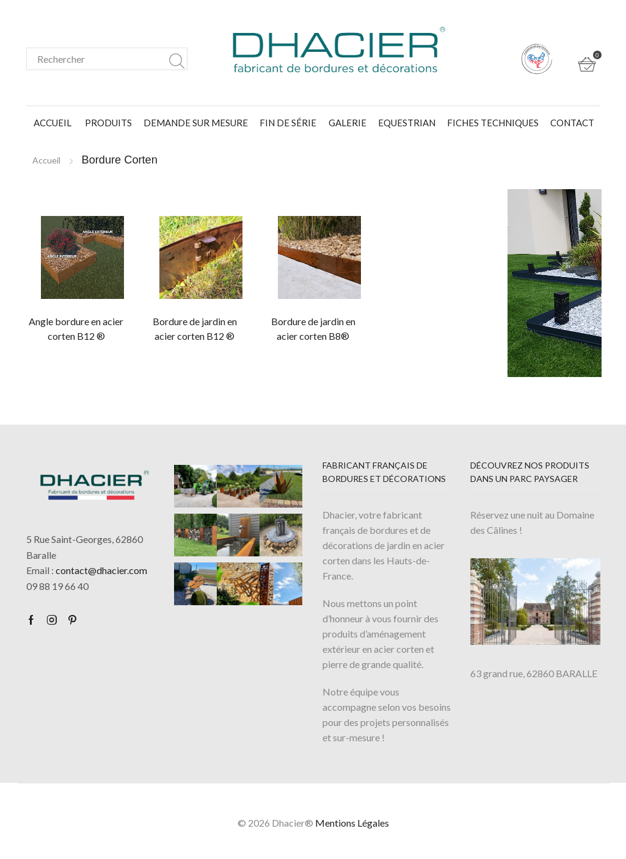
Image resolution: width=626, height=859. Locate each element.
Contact (572, 122)
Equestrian (406, 122)
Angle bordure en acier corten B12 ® (76, 328)
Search (176, 59)
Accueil (52, 122)
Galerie (347, 122)
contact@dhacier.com (101, 570)
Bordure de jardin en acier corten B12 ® (195, 328)
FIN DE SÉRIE (288, 122)
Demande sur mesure (196, 122)
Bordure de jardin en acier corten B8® (313, 328)
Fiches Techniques (493, 122)
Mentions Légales (352, 822)
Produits (108, 122)
